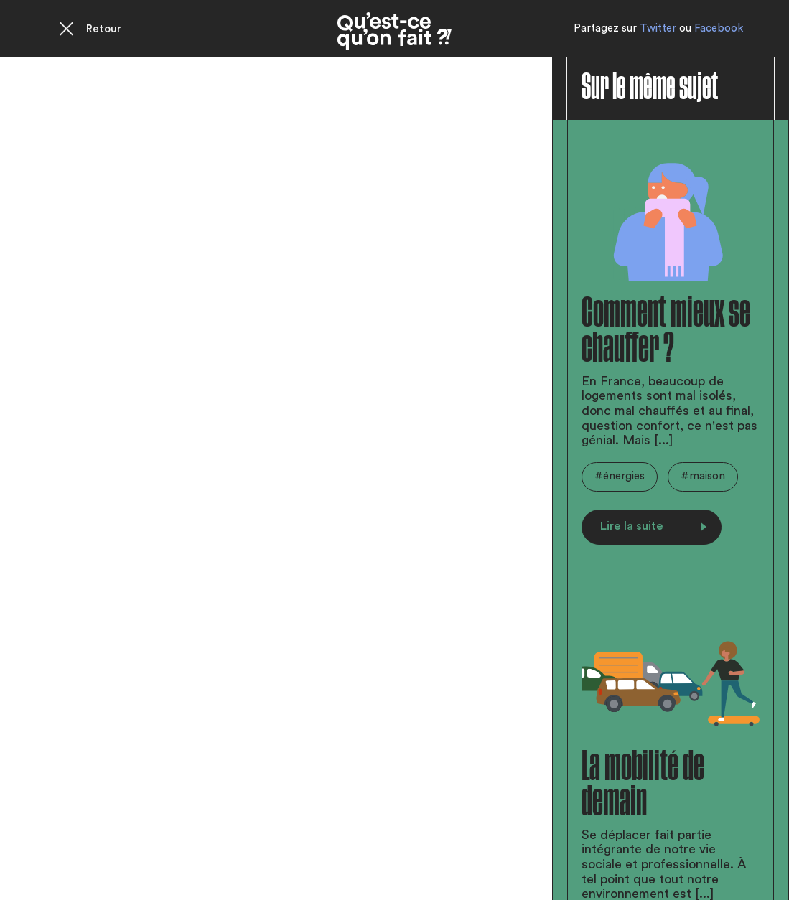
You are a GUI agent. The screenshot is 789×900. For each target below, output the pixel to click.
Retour (103, 29)
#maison (703, 476)
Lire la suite (653, 526)
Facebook (718, 28)
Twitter (658, 28)
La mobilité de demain (643, 784)
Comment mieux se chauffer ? (666, 331)
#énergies (619, 476)
